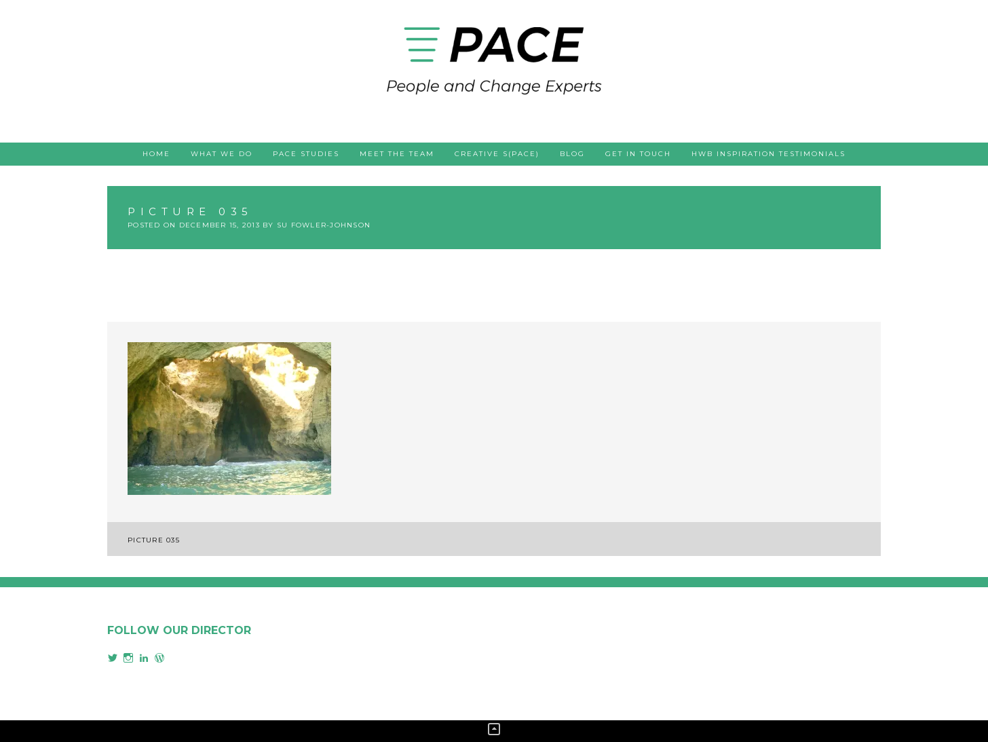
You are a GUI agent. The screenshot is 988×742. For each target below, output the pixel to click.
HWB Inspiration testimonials (768, 153)
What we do (221, 153)
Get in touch (638, 153)
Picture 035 (154, 540)
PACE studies (306, 153)
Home (156, 153)
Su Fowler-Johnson (323, 225)
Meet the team (397, 153)
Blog (572, 153)
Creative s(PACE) (497, 153)
